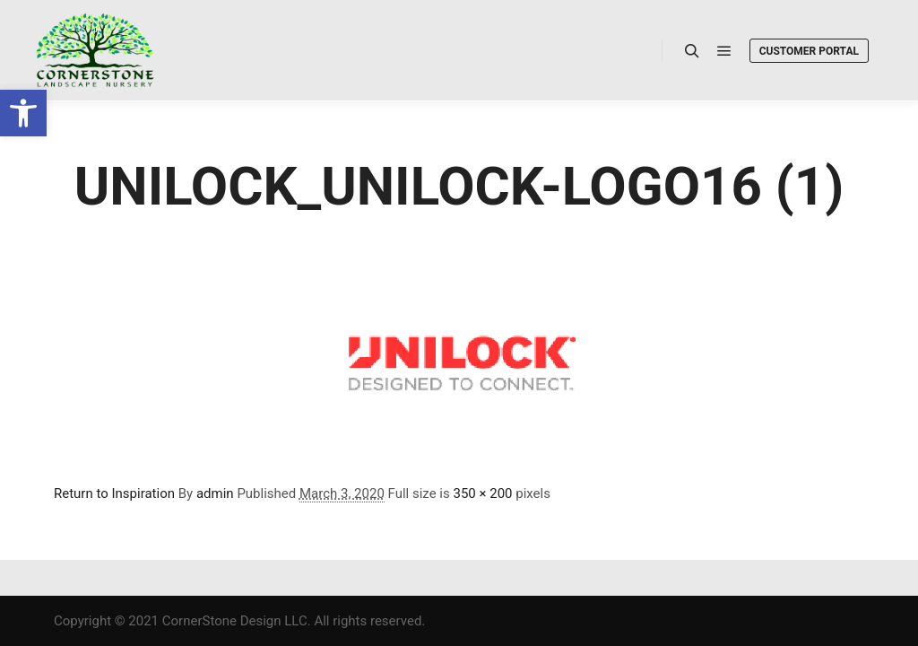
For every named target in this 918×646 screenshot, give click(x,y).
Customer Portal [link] (809, 51)
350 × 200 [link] (482, 493)
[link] (23, 113)
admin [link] (215, 493)
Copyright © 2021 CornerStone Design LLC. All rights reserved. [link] (239, 621)
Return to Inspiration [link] (114, 493)
